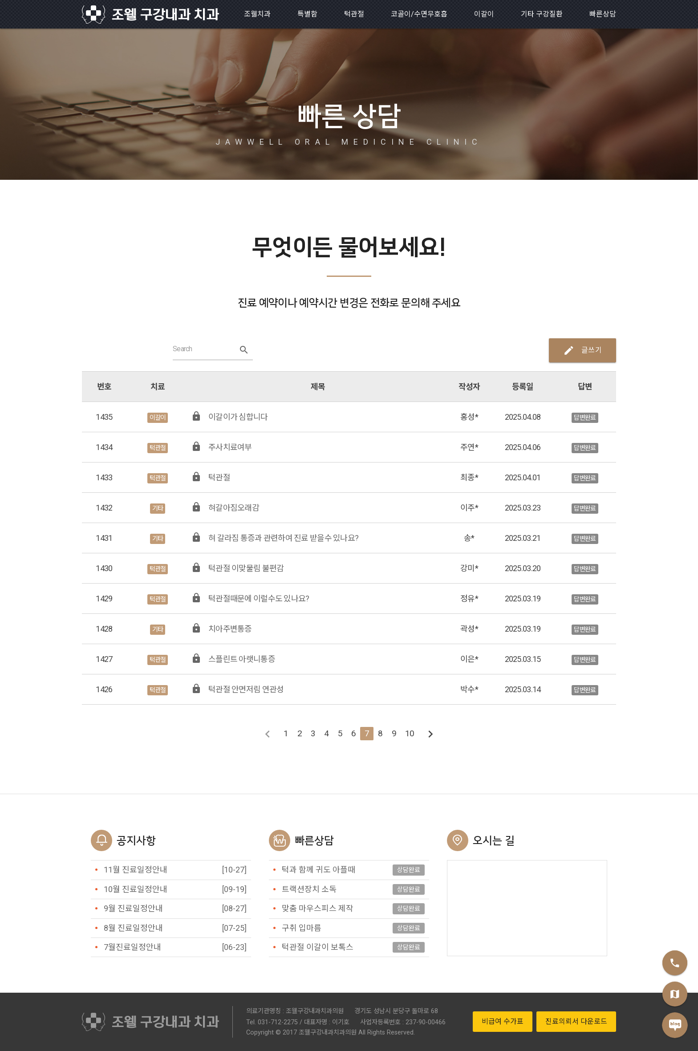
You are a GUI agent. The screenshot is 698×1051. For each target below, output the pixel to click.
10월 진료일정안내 (135, 889)
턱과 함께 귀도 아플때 (318, 869)
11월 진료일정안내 (135, 869)
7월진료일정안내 (132, 947)
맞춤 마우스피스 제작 (317, 908)
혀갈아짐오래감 (233, 507)
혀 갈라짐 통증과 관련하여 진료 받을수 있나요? (283, 538)
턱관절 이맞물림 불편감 (246, 568)
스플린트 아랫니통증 (241, 659)
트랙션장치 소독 (309, 889)
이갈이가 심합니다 (238, 417)
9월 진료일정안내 (133, 908)
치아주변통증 (230, 628)
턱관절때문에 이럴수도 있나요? (258, 598)
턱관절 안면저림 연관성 (246, 689)
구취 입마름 (301, 928)
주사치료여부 (230, 447)
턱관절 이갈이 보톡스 (317, 947)
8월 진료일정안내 (133, 928)
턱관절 (219, 477)
